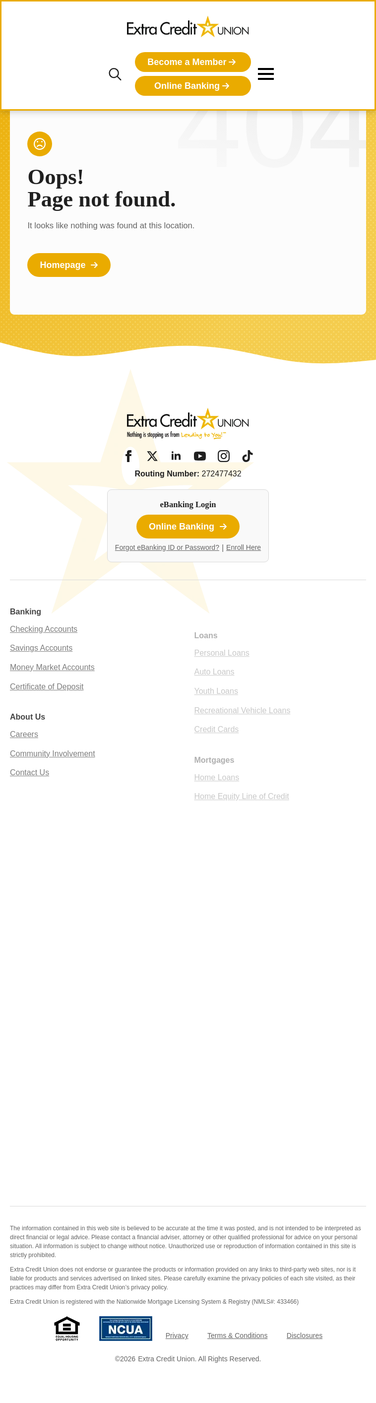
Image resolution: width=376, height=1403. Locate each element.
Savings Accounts (41, 667)
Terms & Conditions (237, 1335)
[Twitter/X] (152, 456)
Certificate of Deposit (47, 705)
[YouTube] (200, 456)
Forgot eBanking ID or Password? (167, 547)
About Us (27, 736)
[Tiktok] (247, 456)
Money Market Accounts (52, 686)
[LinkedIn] (176, 456)
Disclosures (304, 1335)
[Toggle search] (115, 74)
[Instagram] (224, 456)
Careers (24, 753)
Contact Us (29, 791)
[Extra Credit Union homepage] (188, 30)
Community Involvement (52, 772)
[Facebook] (128, 456)
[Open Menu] (266, 74)
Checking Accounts (43, 648)
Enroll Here (243, 547)
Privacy (177, 1335)
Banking (25, 630)
